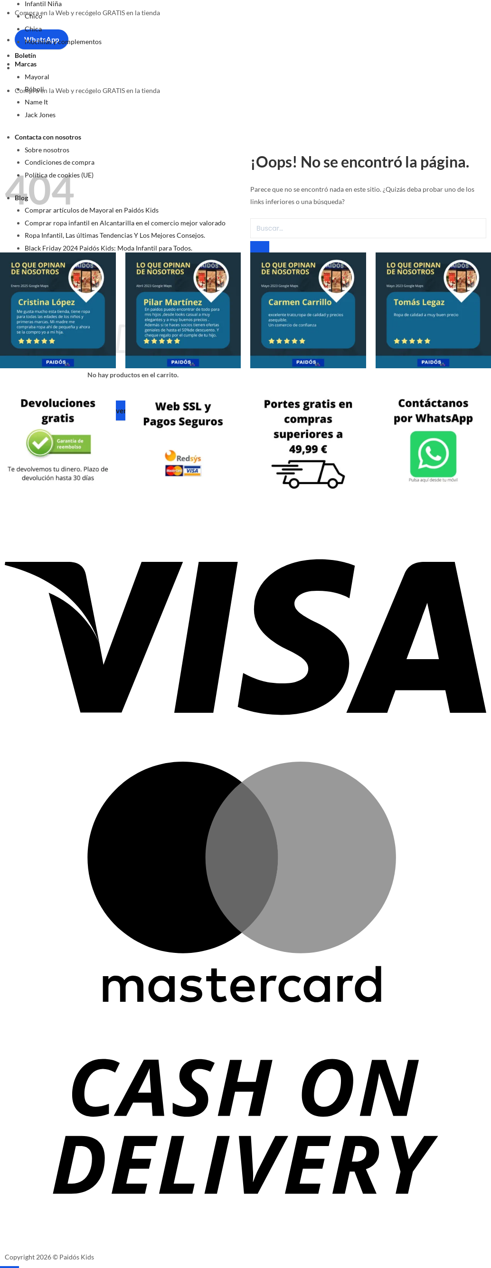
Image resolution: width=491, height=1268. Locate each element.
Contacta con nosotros (48, 137)
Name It (36, 102)
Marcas (26, 64)
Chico (33, 16)
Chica (33, 29)
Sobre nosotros (47, 150)
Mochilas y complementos (63, 41)
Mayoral (37, 77)
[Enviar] (259, 246)
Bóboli (34, 89)
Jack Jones (40, 115)
